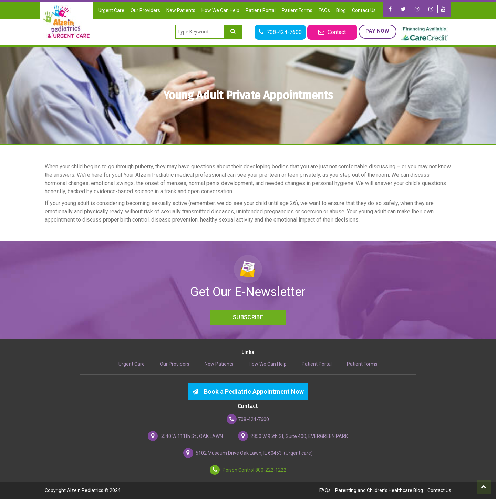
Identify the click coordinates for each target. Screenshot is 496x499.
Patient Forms (297, 10)
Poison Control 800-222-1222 (248, 470)
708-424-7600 (248, 419)
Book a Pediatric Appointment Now (248, 391)
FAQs (324, 10)
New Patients (180, 10)
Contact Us (364, 10)
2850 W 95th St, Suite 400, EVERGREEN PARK (293, 436)
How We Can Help (220, 10)
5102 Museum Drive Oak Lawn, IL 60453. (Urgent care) (248, 453)
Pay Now (377, 31)
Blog (341, 10)
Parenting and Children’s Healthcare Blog (379, 490)
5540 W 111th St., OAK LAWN (185, 436)
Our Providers (145, 10)
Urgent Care (111, 10)
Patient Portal (261, 10)
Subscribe (248, 317)
